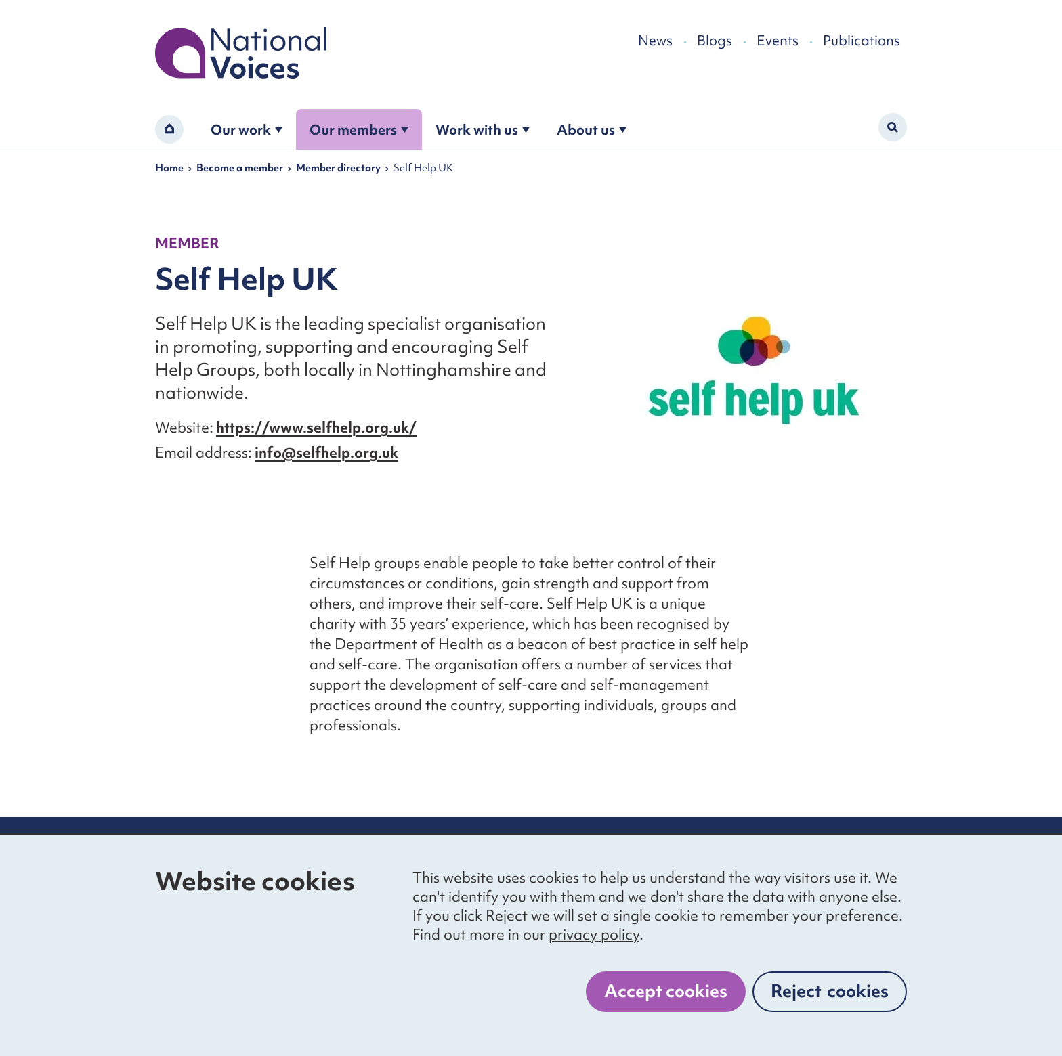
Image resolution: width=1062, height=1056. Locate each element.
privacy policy (594, 934)
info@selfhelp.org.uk (326, 452)
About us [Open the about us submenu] (591, 129)
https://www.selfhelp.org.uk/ (316, 427)
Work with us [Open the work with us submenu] (483, 129)
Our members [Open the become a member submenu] (359, 129)
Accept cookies (665, 991)
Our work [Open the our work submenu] (246, 129)
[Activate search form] (892, 127)
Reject (830, 991)
